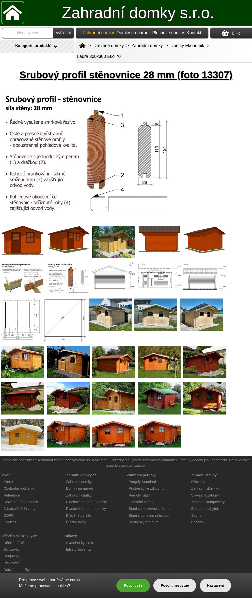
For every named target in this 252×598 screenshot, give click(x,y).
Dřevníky (198, 482)
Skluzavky (11, 549)
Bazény (197, 522)
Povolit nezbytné (175, 585)
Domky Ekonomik (187, 45)
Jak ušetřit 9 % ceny (19, 509)
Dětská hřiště (13, 543)
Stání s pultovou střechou (149, 515)
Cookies (9, 522)
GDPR (8, 515)
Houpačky (11, 556)
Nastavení (215, 585)
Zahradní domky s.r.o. (138, 13)
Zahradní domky (147, 45)
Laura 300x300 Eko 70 (99, 56)
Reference (11, 495)
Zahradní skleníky (205, 488)
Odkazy (70, 536)
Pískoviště (11, 563)
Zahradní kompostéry (208, 502)
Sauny (196, 515)
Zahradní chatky (79, 495)
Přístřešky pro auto (143, 522)
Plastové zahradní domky (86, 509)
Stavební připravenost (20, 502)
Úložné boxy (76, 522)
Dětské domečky (16, 570)
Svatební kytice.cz (80, 543)
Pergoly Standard (142, 482)
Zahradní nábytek (205, 509)
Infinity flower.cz (78, 549)
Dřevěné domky (109, 45)
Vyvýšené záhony (205, 495)
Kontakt (194, 32)
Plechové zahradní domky (86, 502)
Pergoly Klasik (140, 495)
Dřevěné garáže (78, 515)
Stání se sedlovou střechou (150, 509)
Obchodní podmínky (19, 488)
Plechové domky (168, 32)
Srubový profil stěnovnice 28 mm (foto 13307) (126, 74)
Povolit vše (133, 585)
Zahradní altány (141, 502)
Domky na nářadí (133, 32)
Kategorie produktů (37, 47)
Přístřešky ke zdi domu (147, 488)
